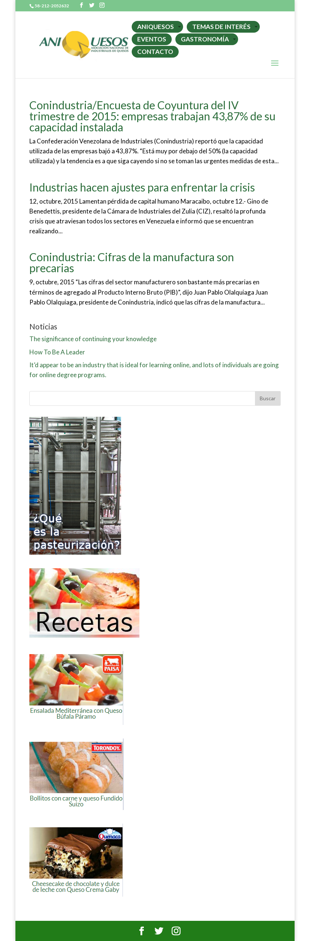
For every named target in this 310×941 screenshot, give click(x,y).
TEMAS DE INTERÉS (221, 26)
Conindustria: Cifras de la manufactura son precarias (131, 262)
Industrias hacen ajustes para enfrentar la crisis (142, 187)
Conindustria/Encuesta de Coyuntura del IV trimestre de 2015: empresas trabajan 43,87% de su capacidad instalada (152, 116)
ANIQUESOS (155, 26)
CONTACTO (155, 51)
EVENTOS (151, 39)
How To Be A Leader (57, 352)
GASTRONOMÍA (205, 39)
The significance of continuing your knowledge (93, 339)
